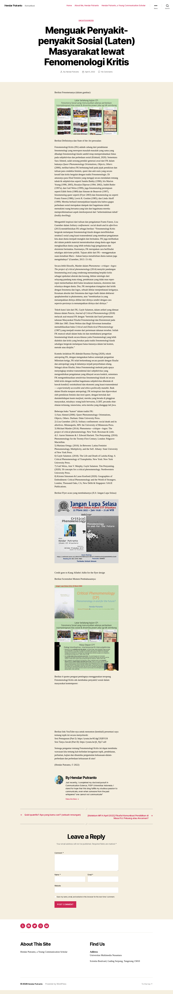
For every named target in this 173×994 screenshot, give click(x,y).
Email (90, 879)
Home (69, 5)
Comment (59, 857)
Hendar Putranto (14, 5)
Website (58, 889)
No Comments (107, 72)
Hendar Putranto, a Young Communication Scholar (124, 5)
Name (58, 879)
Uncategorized (86, 21)
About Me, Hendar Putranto (87, 5)
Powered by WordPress (56, 988)
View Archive (72, 799)
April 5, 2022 (90, 72)
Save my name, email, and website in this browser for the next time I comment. (86, 901)
